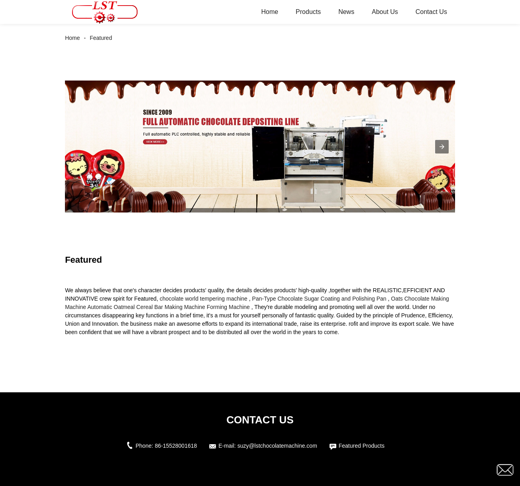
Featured (101, 38)
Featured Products (362, 446)
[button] (442, 146)
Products (308, 11)
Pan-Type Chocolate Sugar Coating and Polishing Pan (319, 298)
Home (270, 11)
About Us (385, 11)
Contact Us (431, 11)
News (346, 11)
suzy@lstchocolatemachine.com (277, 446)
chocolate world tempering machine (203, 298)
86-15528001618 (176, 446)
